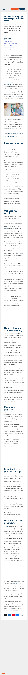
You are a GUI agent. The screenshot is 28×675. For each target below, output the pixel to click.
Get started (14, 8)
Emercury (6, 390)
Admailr (15, 583)
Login (22, 8)
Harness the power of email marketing (10, 43)
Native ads (6, 526)
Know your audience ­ (7, 39)
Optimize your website (8, 41)
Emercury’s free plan (15, 378)
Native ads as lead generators (9, 49)
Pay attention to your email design (9, 47)
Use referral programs (8, 45)
